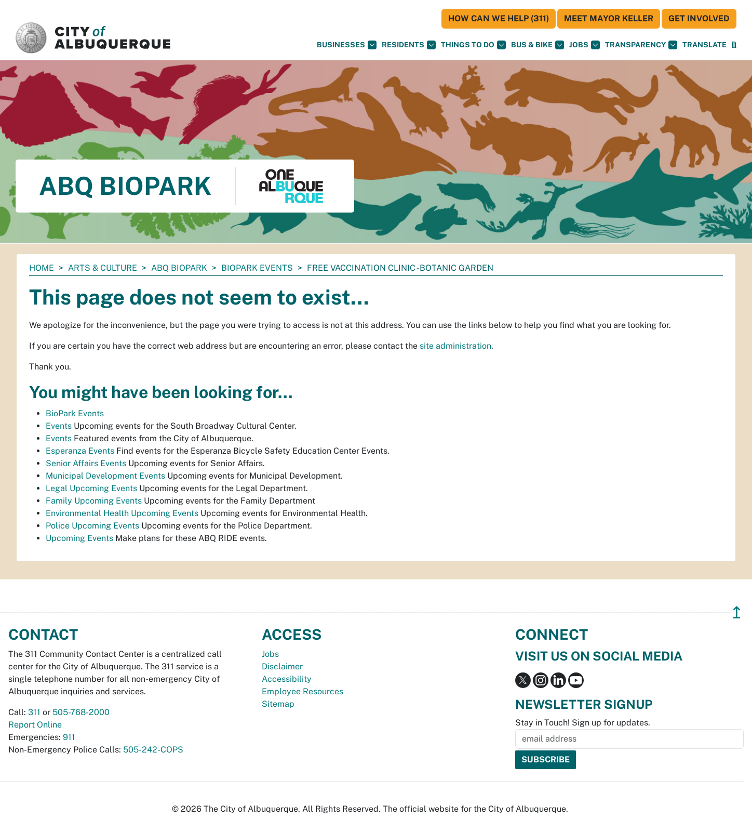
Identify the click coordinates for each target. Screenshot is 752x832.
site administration (455, 346)
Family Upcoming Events (94, 501)
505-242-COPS (153, 750)
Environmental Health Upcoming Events (122, 513)
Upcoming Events (79, 538)
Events (59, 426)
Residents (409, 45)
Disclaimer (282, 666)
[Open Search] (734, 45)
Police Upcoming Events (92, 526)
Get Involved (699, 18)
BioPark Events (257, 268)
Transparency (641, 45)
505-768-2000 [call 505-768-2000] (81, 712)
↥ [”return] (737, 612)
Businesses (347, 45)
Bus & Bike (537, 45)
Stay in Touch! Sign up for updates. (582, 723)
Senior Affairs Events (86, 463)
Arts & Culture (102, 268)
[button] (704, 45)
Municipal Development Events (105, 476)
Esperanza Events (80, 451)
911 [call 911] (69, 737)
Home (41, 268)
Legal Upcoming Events (91, 488)
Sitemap (278, 704)
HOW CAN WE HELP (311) (498, 18)
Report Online (35, 725)
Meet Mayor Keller (608, 18)
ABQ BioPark (179, 268)
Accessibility (287, 679)
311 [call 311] (34, 712)
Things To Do (473, 45)
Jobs (584, 45)
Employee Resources (302, 691)
